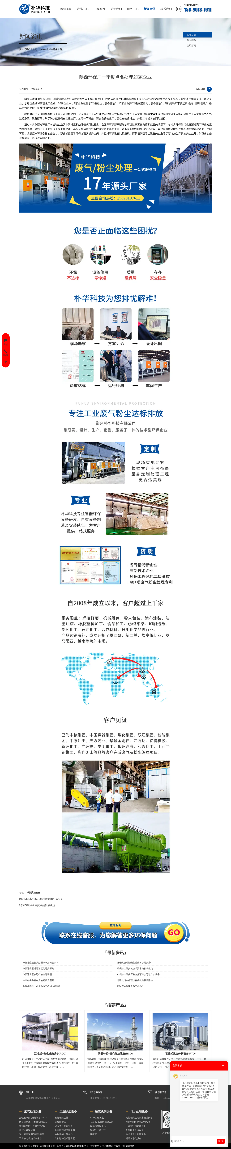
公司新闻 (191, 45)
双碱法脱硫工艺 (98, 1126)
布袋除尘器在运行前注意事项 (37, 974)
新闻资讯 (149, 9)
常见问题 (191, 40)
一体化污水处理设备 (136, 1126)
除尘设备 (153, 114)
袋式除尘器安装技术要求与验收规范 (135, 968)
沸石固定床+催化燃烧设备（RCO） (34, 1121)
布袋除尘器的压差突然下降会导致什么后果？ (139, 974)
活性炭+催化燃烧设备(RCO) (33, 1117)
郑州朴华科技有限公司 (113, 1146)
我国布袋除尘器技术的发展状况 (37, 905)
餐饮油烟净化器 (27, 1130)
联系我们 (166, 9)
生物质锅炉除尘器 (64, 1134)
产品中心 (83, 9)
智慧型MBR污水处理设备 (138, 1121)
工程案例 (99, 9)
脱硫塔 (93, 1134)
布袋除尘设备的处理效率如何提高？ (41, 962)
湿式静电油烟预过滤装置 (31, 1134)
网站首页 (66, 9)
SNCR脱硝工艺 (98, 1130)
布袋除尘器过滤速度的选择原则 (38, 968)
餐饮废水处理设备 (135, 1130)
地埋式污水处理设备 (136, 1134)
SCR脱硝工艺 (97, 1117)
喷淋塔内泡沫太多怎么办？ (130, 986)
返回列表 (200, 89)
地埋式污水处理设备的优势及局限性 (135, 980)
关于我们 (116, 9)
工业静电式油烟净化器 (30, 1138)
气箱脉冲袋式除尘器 (65, 1138)
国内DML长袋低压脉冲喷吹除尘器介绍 (41, 899)
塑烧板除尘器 (61, 1117)
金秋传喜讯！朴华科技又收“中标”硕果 (41, 986)
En (179, 9)
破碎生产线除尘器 (64, 1126)
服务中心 (133, 9)
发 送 (220, 1141)
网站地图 (129, 1146)
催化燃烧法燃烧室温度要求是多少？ (135, 962)
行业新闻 (191, 35)
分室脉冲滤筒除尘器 (65, 1130)
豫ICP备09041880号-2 (77, 1146)
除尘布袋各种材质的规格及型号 (38, 980)
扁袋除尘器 (60, 1121)
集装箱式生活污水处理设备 (139, 1117)
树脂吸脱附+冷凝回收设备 (32, 1126)
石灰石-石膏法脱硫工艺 (101, 1121)
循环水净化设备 (133, 1138)
